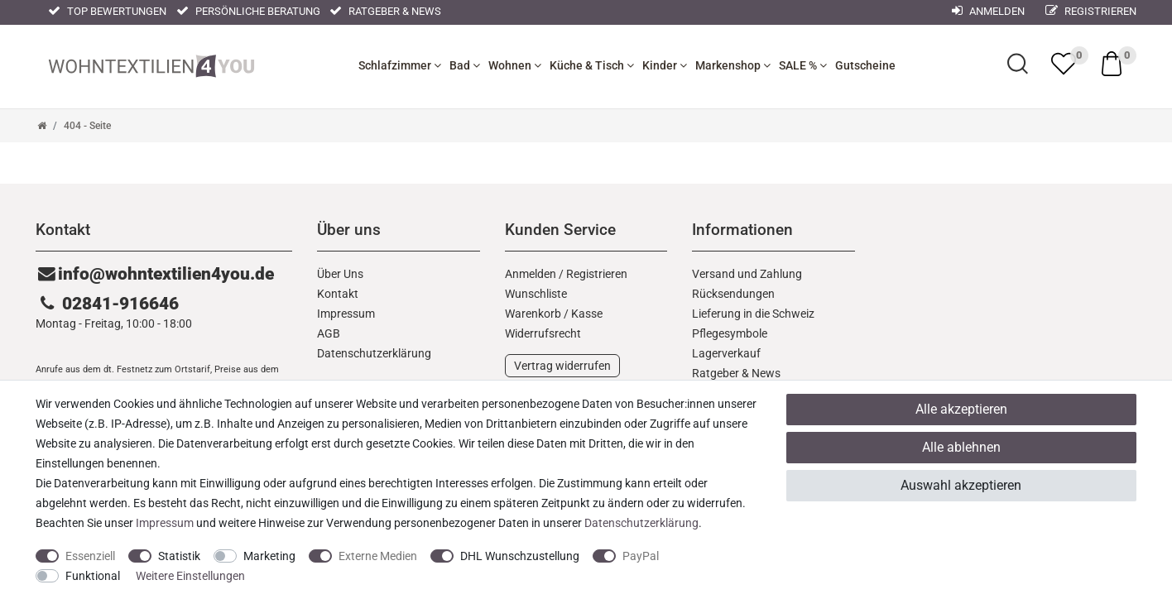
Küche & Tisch (592, 65)
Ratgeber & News (385, 11)
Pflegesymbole (729, 333)
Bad (464, 65)
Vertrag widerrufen (562, 365)
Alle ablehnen (961, 447)
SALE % (803, 65)
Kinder (664, 65)
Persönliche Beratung (248, 11)
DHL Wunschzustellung (519, 556)
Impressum (346, 313)
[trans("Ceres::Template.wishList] (1063, 63)
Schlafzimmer (399, 65)
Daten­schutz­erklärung (374, 353)
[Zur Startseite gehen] (41, 126)
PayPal (640, 556)
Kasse (587, 313)
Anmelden (530, 273)
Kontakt (337, 293)
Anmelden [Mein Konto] (988, 11)
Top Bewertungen (107, 11)
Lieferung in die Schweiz (753, 313)
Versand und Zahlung (747, 273)
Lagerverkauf (726, 353)
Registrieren (1090, 11)
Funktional (92, 575)
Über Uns (340, 273)
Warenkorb (533, 313)
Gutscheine (865, 65)
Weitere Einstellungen (190, 575)
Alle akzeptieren (961, 409)
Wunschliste (536, 293)
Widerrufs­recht (543, 333)
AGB (328, 333)
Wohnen (514, 65)
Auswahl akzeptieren (961, 485)
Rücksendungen (733, 293)
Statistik (179, 556)
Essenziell (90, 556)
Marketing (269, 556)
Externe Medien (378, 556)
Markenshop (733, 65)
